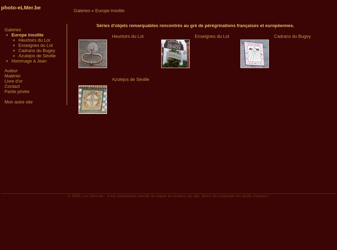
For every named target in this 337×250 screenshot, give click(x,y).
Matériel (12, 75)
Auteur (11, 70)
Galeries (13, 29)
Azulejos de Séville (37, 55)
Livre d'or (14, 81)
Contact (12, 86)
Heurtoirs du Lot (34, 40)
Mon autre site (19, 102)
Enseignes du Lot (35, 45)
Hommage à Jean (29, 61)
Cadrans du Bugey (36, 50)
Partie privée (17, 91)
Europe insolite (110, 10)
